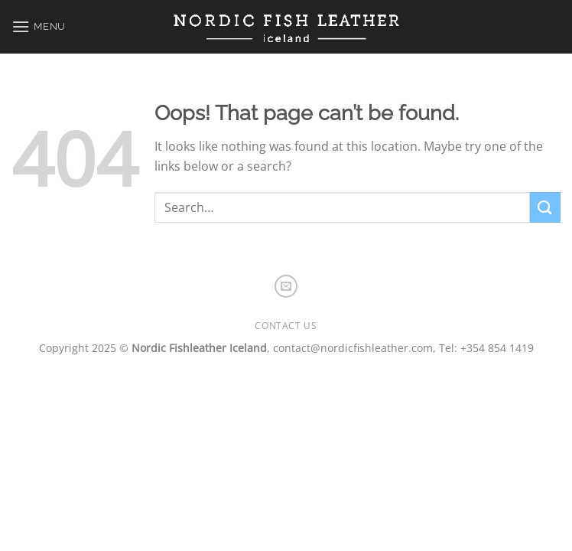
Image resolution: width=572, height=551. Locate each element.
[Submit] (545, 207)
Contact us (286, 325)
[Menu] (38, 26)
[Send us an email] (286, 286)
